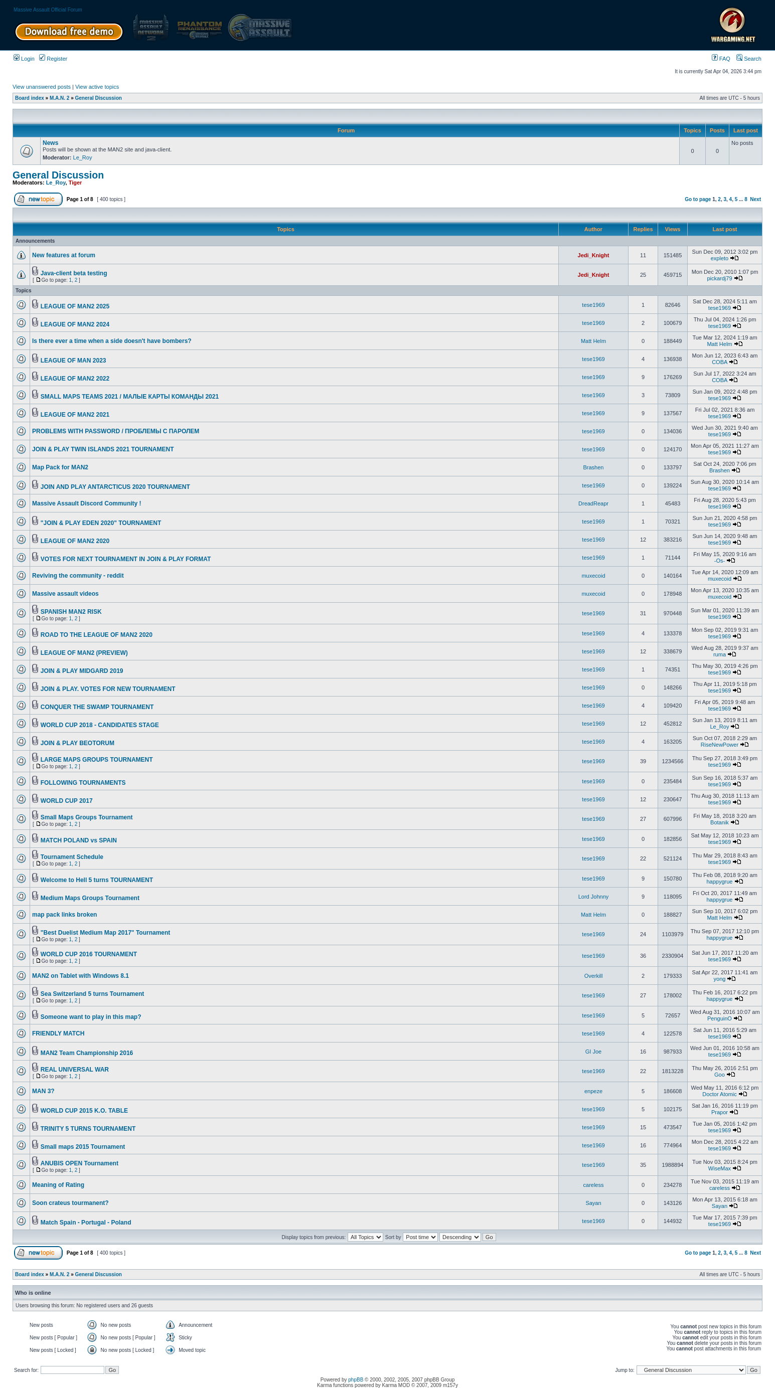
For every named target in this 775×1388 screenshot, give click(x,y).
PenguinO (719, 1018)
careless (593, 1185)
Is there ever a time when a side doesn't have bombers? (112, 340)
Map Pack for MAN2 (60, 467)
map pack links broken (64, 914)
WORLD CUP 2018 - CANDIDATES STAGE (100, 725)
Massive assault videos (65, 593)
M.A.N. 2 (59, 98)
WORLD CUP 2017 (67, 800)
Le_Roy (82, 157)
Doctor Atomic (719, 1094)
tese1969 (593, 305)
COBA (719, 362)
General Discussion (98, 98)
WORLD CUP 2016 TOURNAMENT (89, 954)
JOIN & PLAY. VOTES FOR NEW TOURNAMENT (108, 688)
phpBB (355, 1379)
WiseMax (719, 1168)
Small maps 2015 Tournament (83, 1146)
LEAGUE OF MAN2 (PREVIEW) (84, 652)
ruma (719, 654)
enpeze (593, 1091)
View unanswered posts (42, 87)
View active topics (97, 87)
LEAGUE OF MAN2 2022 (75, 378)
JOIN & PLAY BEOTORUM (77, 743)
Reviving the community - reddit (78, 575)
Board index (29, 98)
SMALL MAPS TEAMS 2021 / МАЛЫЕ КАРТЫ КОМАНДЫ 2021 (130, 396)
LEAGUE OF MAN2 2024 (75, 324)
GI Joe (593, 1052)
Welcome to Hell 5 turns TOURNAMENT (97, 880)
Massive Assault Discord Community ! (86, 503)
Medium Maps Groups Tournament (90, 898)
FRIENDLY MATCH (58, 1033)
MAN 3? (43, 1091)
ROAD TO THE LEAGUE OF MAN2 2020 (96, 634)
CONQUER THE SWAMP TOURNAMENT (97, 707)
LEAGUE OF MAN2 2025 (75, 306)
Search (748, 59)
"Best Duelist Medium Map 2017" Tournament (106, 932)
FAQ (721, 59)
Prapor (719, 1112)
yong (720, 979)
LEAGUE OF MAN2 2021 (75, 414)
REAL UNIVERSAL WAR (75, 1069)
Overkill (593, 976)
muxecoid (593, 576)
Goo (719, 1075)
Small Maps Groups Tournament (87, 817)
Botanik (719, 822)
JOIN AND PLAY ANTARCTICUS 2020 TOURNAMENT (115, 486)
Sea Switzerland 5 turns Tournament (92, 993)
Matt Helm (593, 341)
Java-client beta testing (74, 273)
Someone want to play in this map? (91, 1016)
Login (24, 59)
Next (755, 199)
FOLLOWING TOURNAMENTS (83, 782)
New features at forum (63, 255)
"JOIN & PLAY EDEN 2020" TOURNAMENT (101, 523)
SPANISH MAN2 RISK (71, 611)
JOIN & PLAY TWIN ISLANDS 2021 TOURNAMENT (103, 449)
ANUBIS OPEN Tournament (79, 1163)
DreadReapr (593, 503)
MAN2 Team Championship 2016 (87, 1053)
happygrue (719, 882)
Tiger (75, 183)
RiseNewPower (719, 745)
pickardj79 (719, 278)
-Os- (719, 561)
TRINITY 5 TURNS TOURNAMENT (88, 1128)
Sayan (593, 1203)
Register (53, 59)
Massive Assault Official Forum (48, 10)
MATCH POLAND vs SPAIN (79, 840)
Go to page (698, 199)
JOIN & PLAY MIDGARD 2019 (82, 670)
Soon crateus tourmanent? (70, 1202)
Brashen (593, 467)
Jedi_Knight (593, 255)
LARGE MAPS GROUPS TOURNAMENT (97, 759)
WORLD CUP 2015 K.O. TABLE (84, 1110)
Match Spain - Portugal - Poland (86, 1222)
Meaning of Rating (58, 1184)
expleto (719, 258)
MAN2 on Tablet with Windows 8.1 (80, 975)
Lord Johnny (593, 897)
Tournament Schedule (72, 856)
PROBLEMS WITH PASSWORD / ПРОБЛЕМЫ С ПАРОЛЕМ (115, 431)
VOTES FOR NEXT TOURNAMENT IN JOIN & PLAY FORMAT (126, 559)
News (50, 142)
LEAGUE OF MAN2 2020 (75, 541)
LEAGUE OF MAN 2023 (73, 360)
